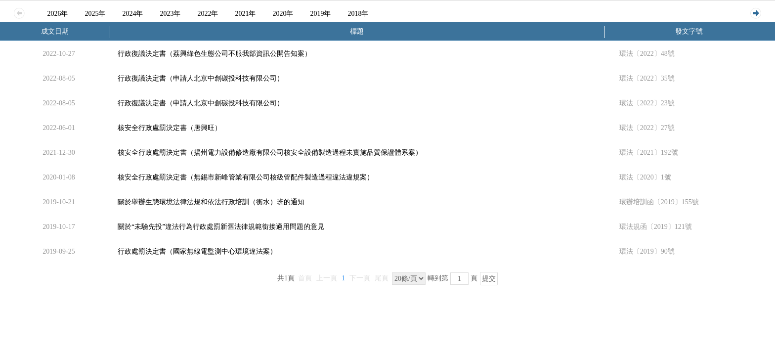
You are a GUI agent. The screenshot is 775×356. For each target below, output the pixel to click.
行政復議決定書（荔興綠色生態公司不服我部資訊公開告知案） (214, 53)
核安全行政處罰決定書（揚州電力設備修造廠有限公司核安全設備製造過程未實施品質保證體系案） (270, 152)
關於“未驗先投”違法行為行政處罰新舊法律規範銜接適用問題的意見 (221, 226)
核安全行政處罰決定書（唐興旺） (169, 128)
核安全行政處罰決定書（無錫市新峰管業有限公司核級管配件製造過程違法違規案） (246, 177)
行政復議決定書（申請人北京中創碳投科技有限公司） (201, 78)
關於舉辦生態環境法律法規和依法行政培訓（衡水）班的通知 (211, 202)
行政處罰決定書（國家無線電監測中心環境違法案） (197, 251)
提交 (489, 278)
